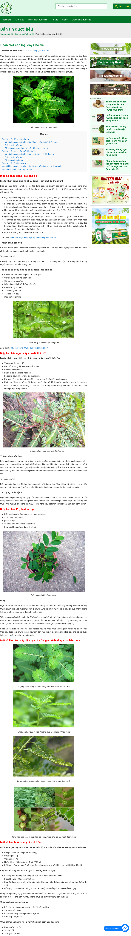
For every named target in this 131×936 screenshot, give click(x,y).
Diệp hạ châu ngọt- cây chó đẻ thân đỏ (19, 151)
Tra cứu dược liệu (8, 8)
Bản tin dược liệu (16, 29)
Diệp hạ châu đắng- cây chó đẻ (15, 139)
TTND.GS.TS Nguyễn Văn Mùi (36, 50)
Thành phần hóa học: (14, 157)
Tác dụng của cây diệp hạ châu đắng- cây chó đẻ (26, 148)
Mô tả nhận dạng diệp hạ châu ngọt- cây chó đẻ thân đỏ (29, 154)
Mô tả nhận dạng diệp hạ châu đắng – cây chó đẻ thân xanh (31, 142)
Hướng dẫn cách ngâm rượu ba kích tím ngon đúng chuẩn (117, 118)
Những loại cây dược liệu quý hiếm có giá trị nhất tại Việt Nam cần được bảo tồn (117, 165)
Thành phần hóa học (14, 145)
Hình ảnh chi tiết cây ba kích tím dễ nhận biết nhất (116, 129)
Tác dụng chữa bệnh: (14, 160)
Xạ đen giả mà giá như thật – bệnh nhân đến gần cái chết (117, 141)
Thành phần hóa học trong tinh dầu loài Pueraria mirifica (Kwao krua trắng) (116, 105)
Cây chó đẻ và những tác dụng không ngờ (29, 348)
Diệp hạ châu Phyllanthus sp (14, 163)
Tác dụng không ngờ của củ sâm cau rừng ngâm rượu (116, 152)
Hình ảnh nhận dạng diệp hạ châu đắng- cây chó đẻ (33, 237)
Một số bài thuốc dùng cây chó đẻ (17, 169)
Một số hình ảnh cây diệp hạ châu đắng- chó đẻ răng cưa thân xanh (31, 166)
